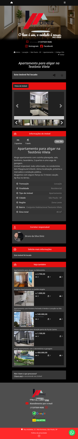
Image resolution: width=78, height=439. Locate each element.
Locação (25, 52)
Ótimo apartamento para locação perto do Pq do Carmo (35, 329)
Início (17, 52)
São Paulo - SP (35, 52)
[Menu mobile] (11, 3)
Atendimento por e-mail (39, 403)
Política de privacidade (39, 433)
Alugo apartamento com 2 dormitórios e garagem (33, 349)
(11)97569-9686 (45, 42)
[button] (18, 106)
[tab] (21, 86)
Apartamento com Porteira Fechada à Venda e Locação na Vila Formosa (37, 309)
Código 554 (60, 52)
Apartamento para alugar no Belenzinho (29, 270)
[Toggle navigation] (65, 3)
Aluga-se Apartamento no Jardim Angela (29, 289)
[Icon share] (31, 46)
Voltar (61, 55)
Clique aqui (18, 376)
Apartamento (48, 52)
